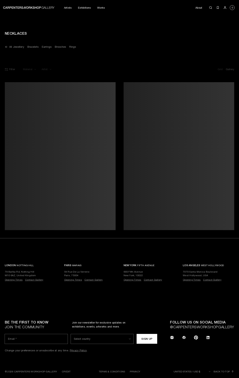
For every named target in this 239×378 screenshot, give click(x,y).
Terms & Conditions (112, 371)
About (198, 7)
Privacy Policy (78, 350)
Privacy (135, 371)
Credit (66, 371)
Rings (72, 46)
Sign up (146, 338)
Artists (68, 7)
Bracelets (33, 46)
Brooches (60, 46)
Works (101, 7)
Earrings (47, 46)
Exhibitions (84, 7)
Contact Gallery (34, 279)
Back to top (224, 371)
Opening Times (14, 279)
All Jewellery (14, 47)
